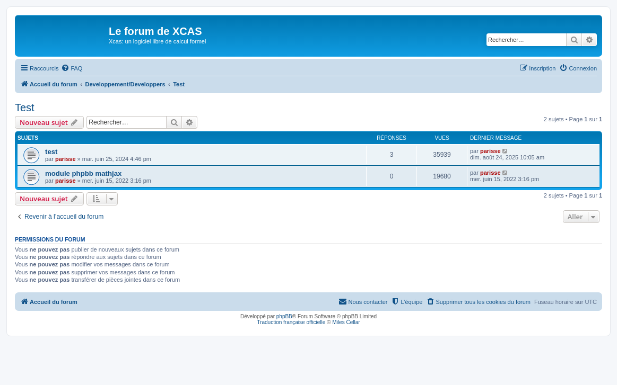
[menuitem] (71, 68)
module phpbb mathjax (83, 173)
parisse (65, 159)
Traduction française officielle (291, 322)
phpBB (284, 316)
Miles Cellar (346, 322)
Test (24, 107)
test (51, 152)
